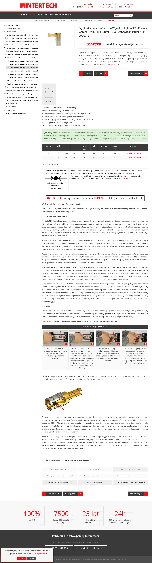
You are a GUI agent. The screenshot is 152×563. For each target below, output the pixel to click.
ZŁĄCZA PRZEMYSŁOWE (13, 28)
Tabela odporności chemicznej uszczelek (130, 482)
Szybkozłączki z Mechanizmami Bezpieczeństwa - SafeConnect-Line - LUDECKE (31, 87)
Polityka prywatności (89, 560)
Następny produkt (73, 494)
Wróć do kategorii (139, 73)
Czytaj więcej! (113, 64)
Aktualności (74, 20)
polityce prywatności (40, 554)
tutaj (126, 178)
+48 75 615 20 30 (105, 5)
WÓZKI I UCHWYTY (11, 104)
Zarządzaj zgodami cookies (106, 560)
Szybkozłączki (44, 15)
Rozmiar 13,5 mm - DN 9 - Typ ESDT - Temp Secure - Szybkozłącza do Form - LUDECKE (35, 74)
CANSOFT (126, 560)
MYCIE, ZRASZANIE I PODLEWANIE (16, 113)
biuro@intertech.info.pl (82, 5)
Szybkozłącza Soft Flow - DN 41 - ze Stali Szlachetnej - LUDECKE (27, 84)
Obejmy (75, 15)
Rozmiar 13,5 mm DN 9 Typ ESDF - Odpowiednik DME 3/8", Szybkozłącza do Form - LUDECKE (37, 77)
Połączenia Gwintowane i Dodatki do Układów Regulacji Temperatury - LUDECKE (32, 81)
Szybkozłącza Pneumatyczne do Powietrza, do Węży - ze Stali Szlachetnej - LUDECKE (32, 38)
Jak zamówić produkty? (42, 20)
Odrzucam (31, 558)
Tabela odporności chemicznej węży (130, 476)
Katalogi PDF (88, 20)
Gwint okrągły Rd (94, 469)
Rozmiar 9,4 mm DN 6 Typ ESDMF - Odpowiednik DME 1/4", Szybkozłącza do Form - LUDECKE (37, 68)
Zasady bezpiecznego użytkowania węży (94, 476)
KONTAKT (111, 20)
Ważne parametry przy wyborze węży (59, 476)
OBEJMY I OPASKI (11, 107)
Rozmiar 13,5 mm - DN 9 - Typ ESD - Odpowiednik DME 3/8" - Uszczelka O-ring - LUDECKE (36, 71)
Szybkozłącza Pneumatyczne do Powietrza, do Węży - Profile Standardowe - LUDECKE (33, 35)
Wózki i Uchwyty (61, 15)
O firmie (100, 20)
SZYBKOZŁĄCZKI (11, 32)
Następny (101, 73)
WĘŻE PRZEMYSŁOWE (12, 25)
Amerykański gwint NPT (60, 469)
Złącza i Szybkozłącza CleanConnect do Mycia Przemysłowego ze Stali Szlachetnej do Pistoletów (36, 91)
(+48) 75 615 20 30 (59, 548)
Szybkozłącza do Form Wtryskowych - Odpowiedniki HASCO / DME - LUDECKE (30, 48)
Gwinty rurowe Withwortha (130, 469)
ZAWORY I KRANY (11, 110)
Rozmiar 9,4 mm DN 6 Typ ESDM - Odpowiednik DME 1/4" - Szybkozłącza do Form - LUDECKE (37, 61)
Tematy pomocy (60, 20)
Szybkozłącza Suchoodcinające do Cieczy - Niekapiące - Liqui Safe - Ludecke (30, 94)
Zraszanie (102, 15)
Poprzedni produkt (51, 494)
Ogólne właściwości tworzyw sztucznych (59, 482)
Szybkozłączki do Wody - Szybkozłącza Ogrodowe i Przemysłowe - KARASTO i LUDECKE (33, 100)
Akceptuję (22, 558)
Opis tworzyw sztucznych (95, 482)
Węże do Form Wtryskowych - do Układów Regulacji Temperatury (28, 51)
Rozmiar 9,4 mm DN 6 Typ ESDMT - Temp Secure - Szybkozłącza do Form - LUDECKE (35, 64)
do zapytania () (126, 5)
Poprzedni (85, 73)
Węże (23, 15)
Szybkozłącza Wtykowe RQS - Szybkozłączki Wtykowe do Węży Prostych (29, 97)
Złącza (31, 15)
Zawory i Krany (87, 15)
